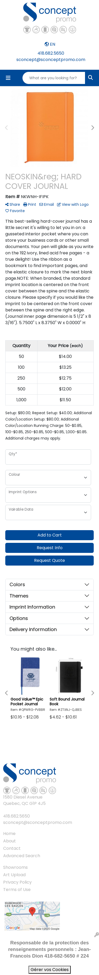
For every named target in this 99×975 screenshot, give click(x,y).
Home (9, 834)
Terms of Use (17, 890)
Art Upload (14, 875)
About (9, 841)
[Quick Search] (53, 78)
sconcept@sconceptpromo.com (50, 60)
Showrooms (15, 867)
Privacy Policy (17, 882)
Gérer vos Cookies (50, 970)
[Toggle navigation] (8, 78)
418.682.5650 (50, 53)
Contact (12, 848)
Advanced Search (21, 856)
